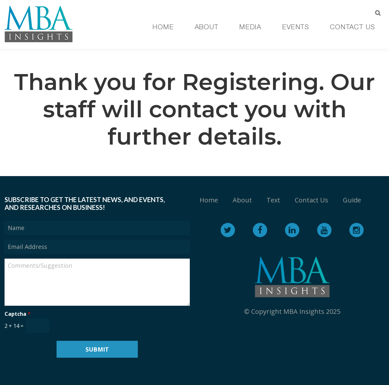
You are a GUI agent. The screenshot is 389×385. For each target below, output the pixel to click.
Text (273, 200)
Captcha (18, 314)
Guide (352, 200)
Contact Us (311, 200)
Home (209, 200)
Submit (97, 349)
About (242, 200)
